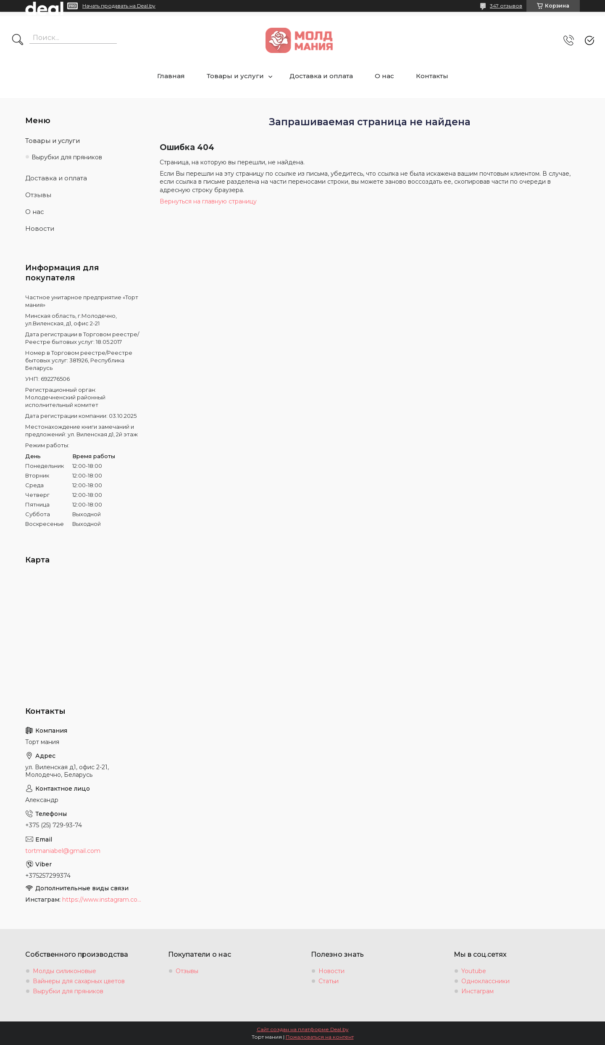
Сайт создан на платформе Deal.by (303, 1029)
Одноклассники (485, 981)
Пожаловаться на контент (320, 1037)
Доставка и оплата (321, 76)
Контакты (432, 76)
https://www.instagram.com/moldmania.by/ (102, 899)
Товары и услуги (235, 76)
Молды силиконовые (64, 971)
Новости (39, 228)
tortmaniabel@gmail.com (62, 851)
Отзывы (38, 195)
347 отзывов (506, 6)
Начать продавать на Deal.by (118, 6)
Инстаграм (477, 991)
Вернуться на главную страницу (208, 201)
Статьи (328, 981)
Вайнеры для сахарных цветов (79, 981)
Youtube (473, 971)
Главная (171, 76)
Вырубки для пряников (67, 157)
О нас (384, 76)
